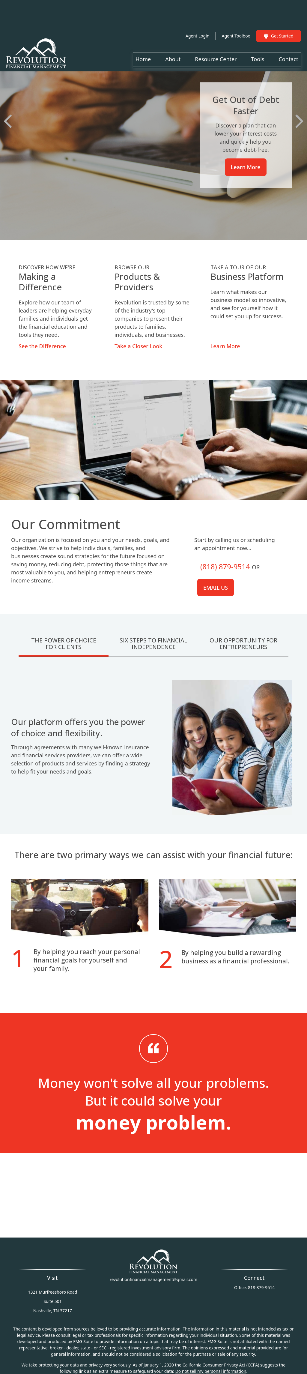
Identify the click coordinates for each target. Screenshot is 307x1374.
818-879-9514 (261, 1287)
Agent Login (197, 18)
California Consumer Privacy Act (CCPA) (221, 1365)
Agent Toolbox (236, 18)
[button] (143, 41)
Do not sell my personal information (210, 1371)
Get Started (279, 18)
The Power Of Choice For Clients (63, 643)
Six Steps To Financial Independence (153, 643)
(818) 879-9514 (225, 566)
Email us (215, 587)
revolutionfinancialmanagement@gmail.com (153, 1279)
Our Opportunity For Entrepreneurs (243, 643)
